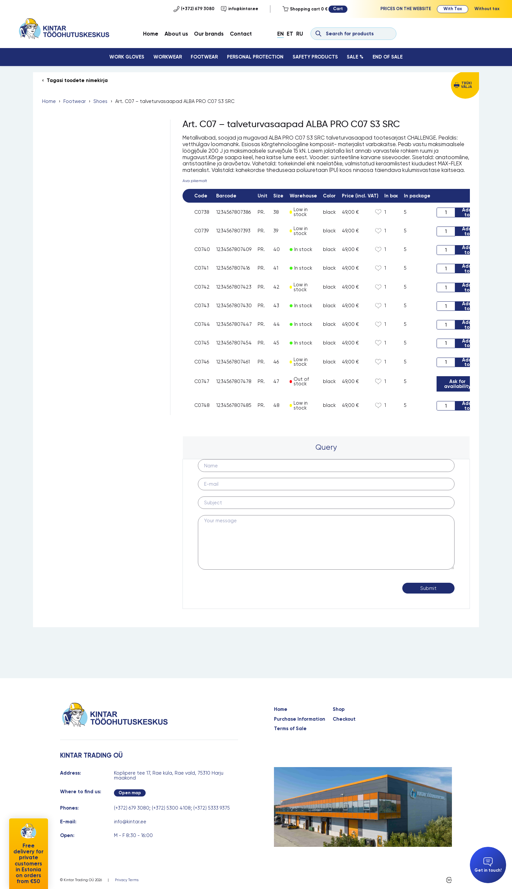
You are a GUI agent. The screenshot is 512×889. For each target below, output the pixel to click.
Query (326, 447)
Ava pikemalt (195, 180)
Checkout (344, 719)
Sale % (355, 57)
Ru (299, 33)
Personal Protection (255, 57)
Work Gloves (126, 57)
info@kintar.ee (239, 9)
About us (176, 33)
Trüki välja (466, 85)
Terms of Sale (290, 728)
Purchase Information (299, 719)
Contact (241, 33)
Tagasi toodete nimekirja (77, 80)
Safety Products (315, 57)
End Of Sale (388, 57)
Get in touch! (488, 865)
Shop (338, 709)
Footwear (204, 57)
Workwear (167, 57)
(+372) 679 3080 (194, 9)
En (280, 33)
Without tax (487, 8)
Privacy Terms (126, 880)
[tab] (326, 447)
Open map (130, 792)
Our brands (209, 33)
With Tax (452, 8)
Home (150, 33)
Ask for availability (457, 383)
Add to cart (467, 212)
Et (290, 33)
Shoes (100, 101)
